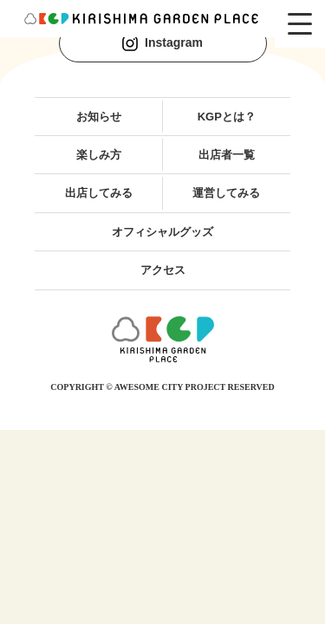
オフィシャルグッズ (162, 231)
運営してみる (226, 192)
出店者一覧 (226, 154)
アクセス (162, 269)
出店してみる (99, 192)
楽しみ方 (98, 154)
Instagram (162, 43)
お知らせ (98, 116)
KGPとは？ (227, 116)
